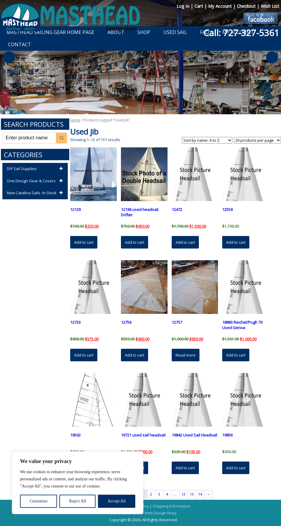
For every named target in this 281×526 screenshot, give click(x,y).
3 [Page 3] (159, 494)
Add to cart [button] (83, 242)
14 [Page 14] (200, 494)
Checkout (247, 6)
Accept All (116, 501)
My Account (220, 6)
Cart (199, 6)
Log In (183, 6)
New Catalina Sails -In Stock (36, 193)
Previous (9, 57)
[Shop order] (207, 140)
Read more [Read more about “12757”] (186, 355)
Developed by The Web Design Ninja (143, 513)
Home (75, 120)
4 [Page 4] (167, 494)
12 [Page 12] (183, 494)
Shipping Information (172, 506)
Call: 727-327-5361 (241, 33)
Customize (38, 501)
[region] (77, 482)
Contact (19, 44)
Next (272, 57)
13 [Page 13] (192, 494)
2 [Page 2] (151, 494)
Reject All (77, 501)
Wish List (270, 6)
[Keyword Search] (29, 138)
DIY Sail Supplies (36, 169)
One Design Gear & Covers (36, 181)
